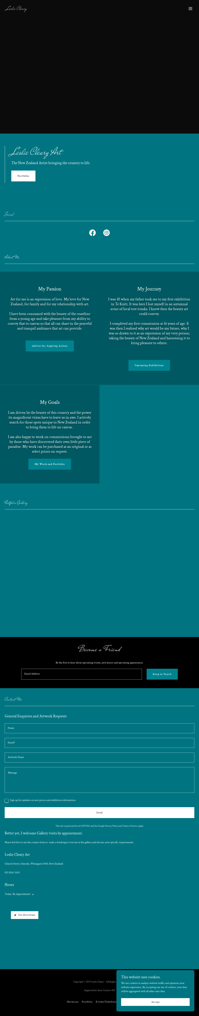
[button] (190, 8)
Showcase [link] (73, 1002)
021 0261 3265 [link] (12, 872)
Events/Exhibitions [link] (108, 1002)
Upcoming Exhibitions (149, 365)
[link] (16, 9)
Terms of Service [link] (130, 825)
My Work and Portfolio (50, 464)
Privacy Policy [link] (111, 825)
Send (99, 812)
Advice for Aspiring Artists (50, 346)
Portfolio (23, 176)
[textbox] (81, 674)
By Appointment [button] (21, 894)
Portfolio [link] (87, 1002)
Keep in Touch (162, 674)
